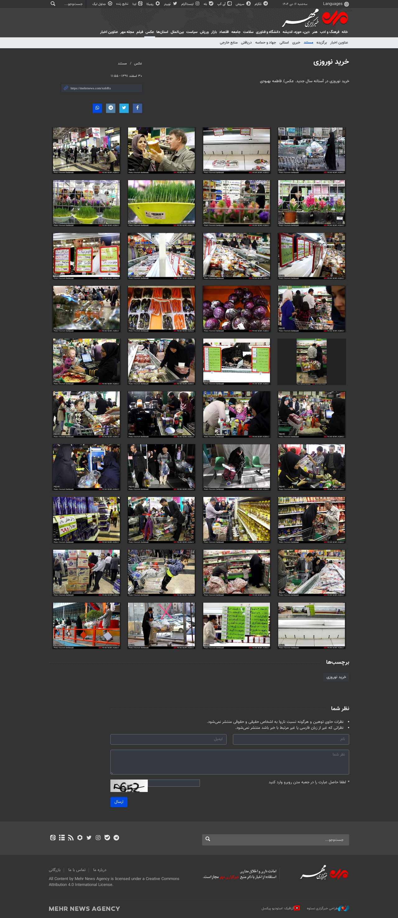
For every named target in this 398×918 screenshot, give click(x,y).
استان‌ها (162, 32)
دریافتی (246, 42)
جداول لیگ (102, 4)
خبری (296, 42)
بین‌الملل (177, 32)
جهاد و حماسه (265, 42)
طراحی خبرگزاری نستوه (328, 908)
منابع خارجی (229, 42)
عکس (150, 32)
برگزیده (322, 42)
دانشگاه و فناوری (268, 32)
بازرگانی (55, 870)
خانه (345, 32)
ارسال (118, 802)
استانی (284, 42)
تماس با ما (77, 870)
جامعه (236, 32)
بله (209, 4)
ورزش (204, 32)
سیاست (191, 32)
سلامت (248, 32)
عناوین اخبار (339, 42)
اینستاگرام (191, 4)
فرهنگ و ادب (329, 32)
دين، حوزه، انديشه (296, 32)
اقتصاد (224, 32)
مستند (308, 42)
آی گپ (225, 4)
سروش (244, 4)
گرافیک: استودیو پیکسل (280, 908)
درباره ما (99, 870)
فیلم (140, 32)
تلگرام (262, 4)
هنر (314, 32)
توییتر (171, 4)
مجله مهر (127, 32)
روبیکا (153, 4)
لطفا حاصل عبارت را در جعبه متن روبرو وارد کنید (309, 782)
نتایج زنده (122, 4)
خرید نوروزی (331, 62)
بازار (214, 32)
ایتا (137, 4)
